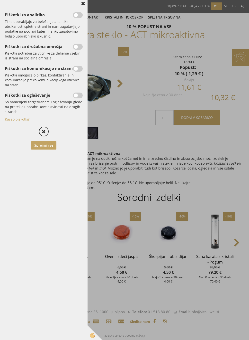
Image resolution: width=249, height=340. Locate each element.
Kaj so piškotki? (17, 119)
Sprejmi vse (43, 145)
